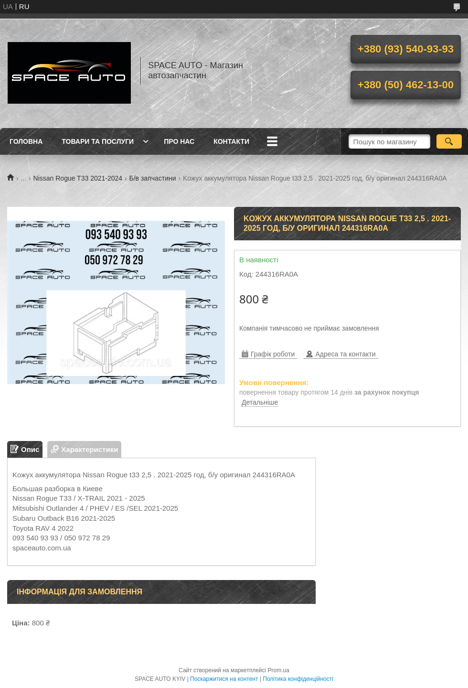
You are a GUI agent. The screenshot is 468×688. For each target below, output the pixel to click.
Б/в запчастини (152, 178)
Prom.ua (278, 670)
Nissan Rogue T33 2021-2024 (78, 178)
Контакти (231, 141)
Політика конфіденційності (298, 679)
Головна (26, 141)
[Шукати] (449, 141)
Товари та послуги (98, 141)
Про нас (179, 141)
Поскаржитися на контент (224, 679)
